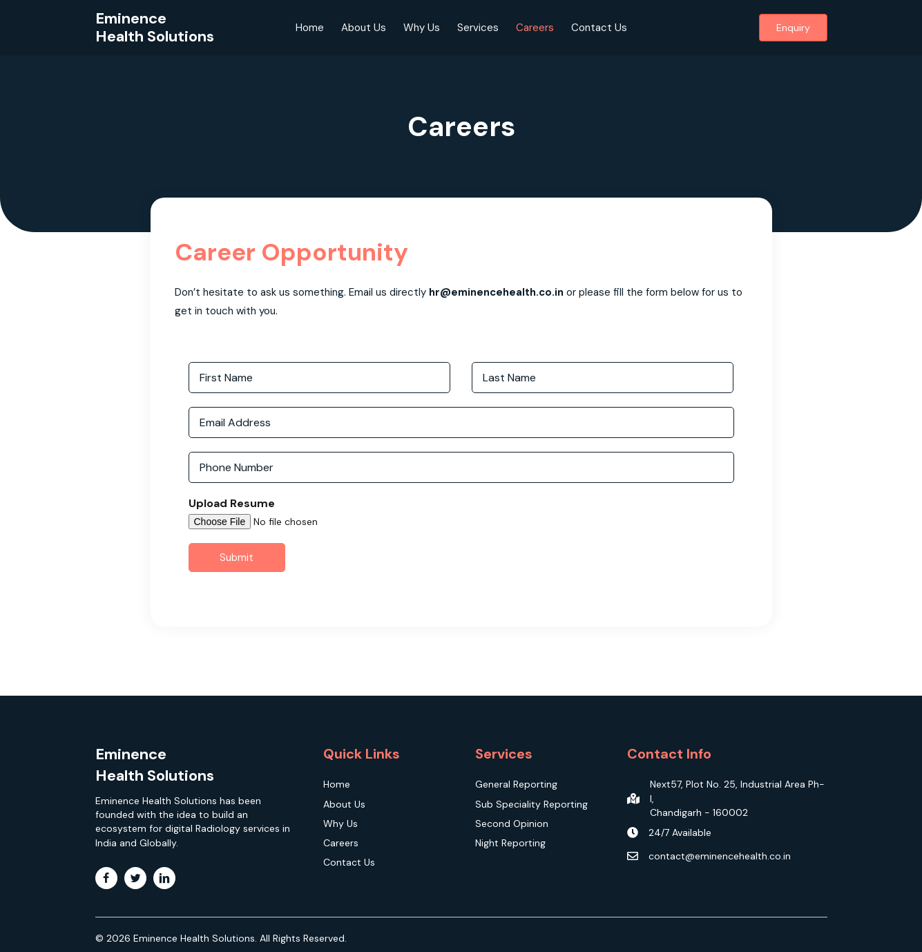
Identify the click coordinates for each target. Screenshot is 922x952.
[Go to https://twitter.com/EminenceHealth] (135, 878)
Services (478, 28)
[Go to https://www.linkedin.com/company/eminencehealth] (164, 878)
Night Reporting (510, 843)
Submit (236, 562)
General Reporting (516, 784)
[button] (793, 27)
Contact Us (599, 28)
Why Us (421, 28)
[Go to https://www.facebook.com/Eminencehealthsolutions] (106, 878)
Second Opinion (511, 823)
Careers (535, 28)
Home (310, 28)
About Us (363, 28)
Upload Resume (232, 508)
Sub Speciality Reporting (531, 804)
